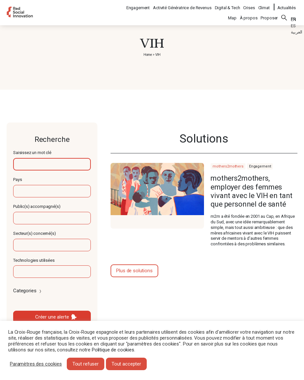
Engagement (138, 5)
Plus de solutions (134, 271)
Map (232, 13)
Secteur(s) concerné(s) (34, 233)
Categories (27, 291)
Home (147, 54)
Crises (249, 5)
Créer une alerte (52, 317)
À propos (249, 13)
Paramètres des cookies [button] (36, 364)
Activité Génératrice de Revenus (182, 5)
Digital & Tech (228, 5)
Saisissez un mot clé (32, 152)
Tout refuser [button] (85, 364)
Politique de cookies (113, 350)
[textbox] (52, 164)
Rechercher (284, 13)
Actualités (286, 5)
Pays (17, 179)
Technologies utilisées (34, 260)
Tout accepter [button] (126, 364)
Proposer (269, 13)
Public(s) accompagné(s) (37, 206)
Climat (264, 5)
